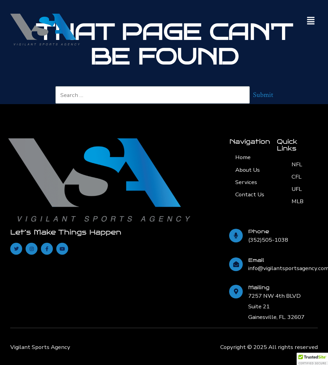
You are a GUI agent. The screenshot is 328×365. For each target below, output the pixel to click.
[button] (311, 21)
